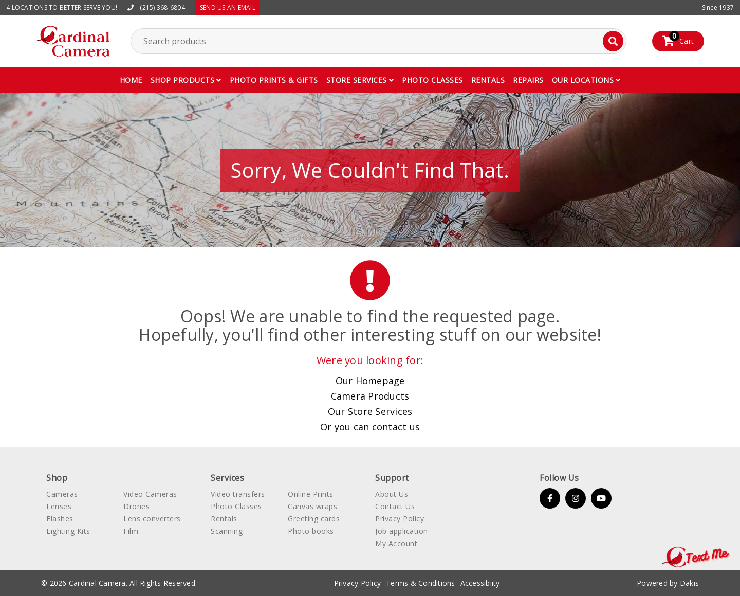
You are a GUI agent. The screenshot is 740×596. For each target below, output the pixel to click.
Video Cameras (150, 494)
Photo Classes (236, 506)
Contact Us (395, 506)
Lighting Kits (68, 531)
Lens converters (152, 518)
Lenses (58, 506)
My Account (396, 543)
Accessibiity (480, 583)
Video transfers (238, 494)
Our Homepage (370, 380)
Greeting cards (314, 518)
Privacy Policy (399, 518)
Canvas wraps (312, 506)
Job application (401, 531)
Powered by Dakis (668, 583)
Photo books (311, 531)
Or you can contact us (370, 427)
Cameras (62, 494)
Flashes (59, 518)
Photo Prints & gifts (274, 80)
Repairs (528, 80)
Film (130, 531)
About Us (391, 494)
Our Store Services (370, 411)
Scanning (227, 531)
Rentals (488, 80)
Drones (136, 506)
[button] (186, 80)
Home (131, 80)
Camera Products (370, 396)
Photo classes (432, 80)
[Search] (613, 41)
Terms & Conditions (420, 583)
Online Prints (311, 494)
